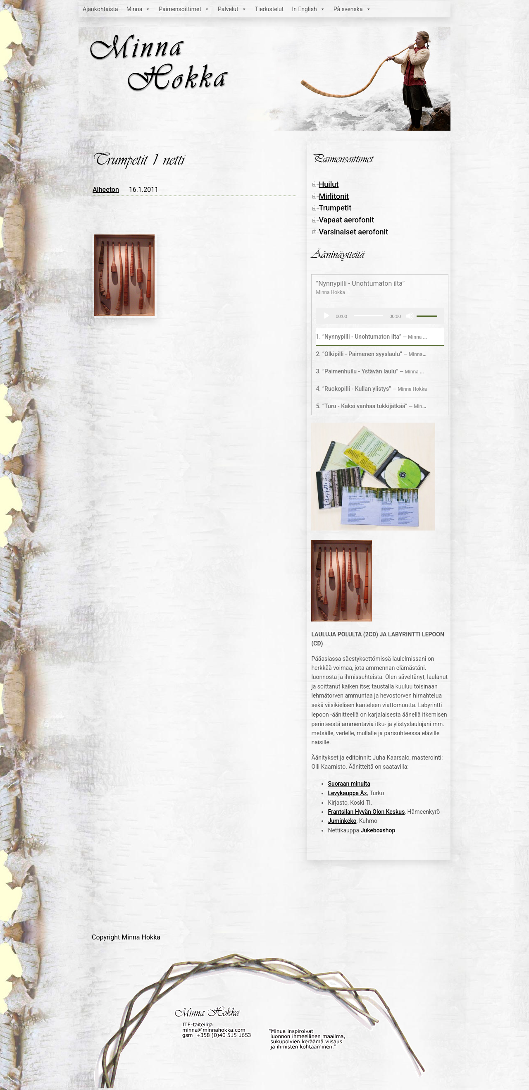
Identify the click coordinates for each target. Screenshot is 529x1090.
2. (371, 354)
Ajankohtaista (100, 9)
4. (371, 388)
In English (308, 9)
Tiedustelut (269, 9)
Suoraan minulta (349, 783)
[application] (380, 316)
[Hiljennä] (410, 316)
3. (371, 371)
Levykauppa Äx (347, 793)
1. (371, 336)
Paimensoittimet (184, 9)
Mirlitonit (333, 196)
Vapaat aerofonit (346, 219)
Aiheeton (106, 190)
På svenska (352, 9)
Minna (138, 9)
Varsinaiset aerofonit (353, 231)
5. (371, 406)
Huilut (328, 184)
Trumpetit (335, 207)
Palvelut (232, 9)
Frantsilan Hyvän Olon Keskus (366, 811)
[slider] (368, 315)
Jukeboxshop (378, 830)
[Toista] (326, 316)
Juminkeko (342, 821)
